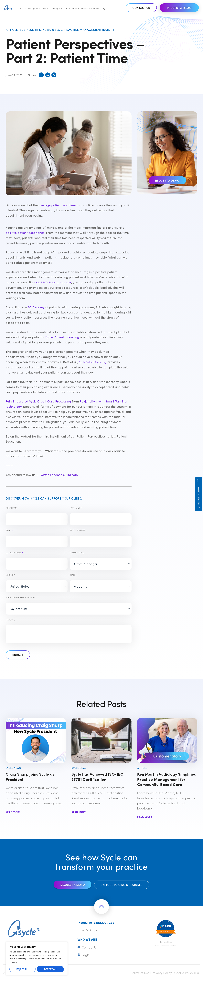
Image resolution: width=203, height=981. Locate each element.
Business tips (30, 29)
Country (10, 574)
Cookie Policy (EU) (187, 972)
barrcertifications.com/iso (165, 945)
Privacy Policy (162, 972)
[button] (41, 74)
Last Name (76, 507)
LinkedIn (72, 475)
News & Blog (53, 29)
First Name (12, 507)
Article (12, 29)
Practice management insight (89, 29)
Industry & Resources (60, 8)
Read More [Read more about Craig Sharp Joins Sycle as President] (13, 812)
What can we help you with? (20, 597)
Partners (75, 8)
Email (9, 530)
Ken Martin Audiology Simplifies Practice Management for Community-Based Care (166, 779)
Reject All (22, 969)
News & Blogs (87, 930)
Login (104, 8)
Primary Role (77, 552)
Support (96, 8)
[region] (37, 958)
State (72, 574)
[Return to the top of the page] (101, 906)
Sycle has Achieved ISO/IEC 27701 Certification (97, 776)
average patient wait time (57, 205)
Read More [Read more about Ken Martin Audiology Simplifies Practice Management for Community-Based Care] (144, 817)
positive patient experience (25, 232)
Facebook (57, 475)
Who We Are (86, 8)
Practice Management (30, 8)
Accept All (50, 969)
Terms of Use (140, 972)
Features (45, 8)
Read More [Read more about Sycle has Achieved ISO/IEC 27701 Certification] (78, 812)
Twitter (43, 475)
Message (10, 619)
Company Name (14, 552)
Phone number (78, 530)
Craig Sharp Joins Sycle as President (30, 776)
